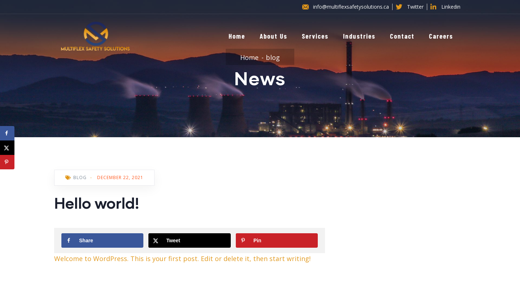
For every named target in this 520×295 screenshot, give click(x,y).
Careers (441, 36)
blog (273, 57)
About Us (273, 36)
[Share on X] (189, 240)
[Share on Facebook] (102, 240)
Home (237, 36)
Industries (359, 36)
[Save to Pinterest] (277, 240)
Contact (402, 36)
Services (315, 36)
